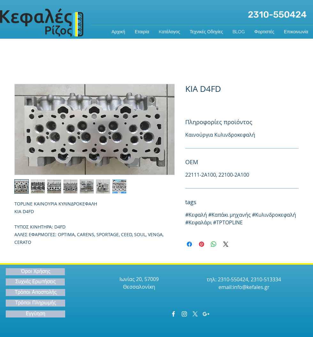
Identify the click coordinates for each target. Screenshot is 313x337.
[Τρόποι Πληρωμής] (35, 303)
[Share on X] (226, 244)
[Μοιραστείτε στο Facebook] (189, 244)
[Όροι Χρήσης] (35, 271)
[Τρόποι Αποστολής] (35, 292)
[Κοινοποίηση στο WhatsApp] (214, 244)
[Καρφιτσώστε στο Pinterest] (201, 244)
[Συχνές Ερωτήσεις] (35, 281)
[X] (195, 313)
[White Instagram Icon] (184, 313)
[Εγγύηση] (35, 313)
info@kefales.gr (251, 287)
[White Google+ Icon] (206, 313)
